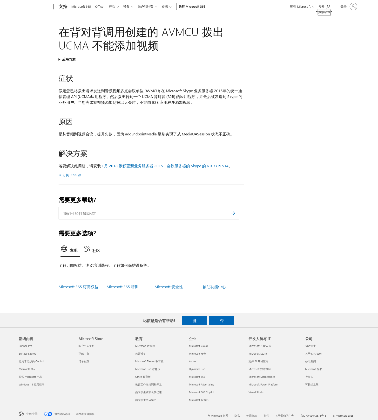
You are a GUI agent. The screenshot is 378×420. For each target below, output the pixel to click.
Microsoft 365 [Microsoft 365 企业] (197, 376)
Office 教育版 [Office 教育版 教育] (143, 376)
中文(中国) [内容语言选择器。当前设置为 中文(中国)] (32, 413)
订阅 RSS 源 (72, 175)
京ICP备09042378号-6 (313, 415)
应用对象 (68, 59)
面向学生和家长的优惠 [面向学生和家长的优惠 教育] (148, 392)
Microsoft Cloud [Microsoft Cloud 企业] (198, 346)
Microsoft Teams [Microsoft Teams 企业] (199, 400)
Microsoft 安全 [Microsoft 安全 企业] (197, 353)
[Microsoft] (35, 6)
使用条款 (251, 415)
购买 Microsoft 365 (196, 6)
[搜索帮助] (324, 6)
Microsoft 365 (81, 6)
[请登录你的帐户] (348, 6)
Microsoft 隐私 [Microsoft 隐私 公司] (313, 369)
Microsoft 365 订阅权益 (78, 286)
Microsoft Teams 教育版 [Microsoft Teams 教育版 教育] (149, 361)
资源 (169, 6)
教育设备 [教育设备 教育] (140, 353)
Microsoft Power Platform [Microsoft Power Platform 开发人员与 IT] (263, 384)
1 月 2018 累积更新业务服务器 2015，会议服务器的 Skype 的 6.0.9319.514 (165, 165)
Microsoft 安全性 (169, 286)
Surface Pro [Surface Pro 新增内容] (25, 346)
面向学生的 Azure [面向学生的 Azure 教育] (145, 400)
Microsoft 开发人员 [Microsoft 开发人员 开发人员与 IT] (260, 346)
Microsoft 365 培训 (123, 286)
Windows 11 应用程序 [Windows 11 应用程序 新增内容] (31, 384)
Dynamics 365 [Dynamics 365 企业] (197, 369)
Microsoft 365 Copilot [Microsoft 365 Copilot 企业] (201, 392)
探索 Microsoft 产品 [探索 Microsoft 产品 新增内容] (30, 376)
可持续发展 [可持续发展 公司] (311, 384)
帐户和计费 (149, 6)
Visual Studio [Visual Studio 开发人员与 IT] (256, 392)
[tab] (70, 250)
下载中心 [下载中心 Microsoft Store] (84, 353)
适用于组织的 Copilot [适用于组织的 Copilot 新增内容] (31, 361)
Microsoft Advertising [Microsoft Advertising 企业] (201, 384)
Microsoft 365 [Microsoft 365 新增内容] (27, 369)
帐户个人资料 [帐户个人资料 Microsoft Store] (86, 346)
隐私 (237, 415)
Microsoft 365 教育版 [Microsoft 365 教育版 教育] (147, 369)
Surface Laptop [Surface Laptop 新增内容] (27, 353)
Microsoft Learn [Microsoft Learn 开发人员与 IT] (258, 353)
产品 (114, 6)
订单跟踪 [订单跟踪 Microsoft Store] (84, 361)
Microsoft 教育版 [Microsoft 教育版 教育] (145, 346)
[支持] (62, 6)
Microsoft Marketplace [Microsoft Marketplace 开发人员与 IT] (262, 376)
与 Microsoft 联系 (218, 415)
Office (100, 6)
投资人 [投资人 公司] (309, 376)
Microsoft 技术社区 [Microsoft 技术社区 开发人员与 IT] (260, 369)
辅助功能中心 (214, 286)
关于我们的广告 (284, 415)
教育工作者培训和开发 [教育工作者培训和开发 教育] (148, 384)
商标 (266, 415)
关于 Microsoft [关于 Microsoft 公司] (313, 353)
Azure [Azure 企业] (192, 361)
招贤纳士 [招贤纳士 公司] (310, 346)
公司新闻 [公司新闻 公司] (310, 361)
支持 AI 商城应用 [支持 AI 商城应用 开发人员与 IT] (258, 361)
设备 (129, 6)
